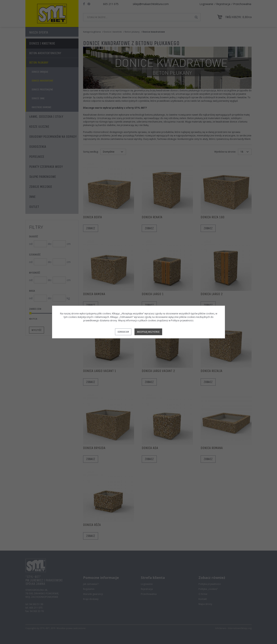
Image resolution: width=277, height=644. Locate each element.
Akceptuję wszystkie (148, 331)
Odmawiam (123, 331)
